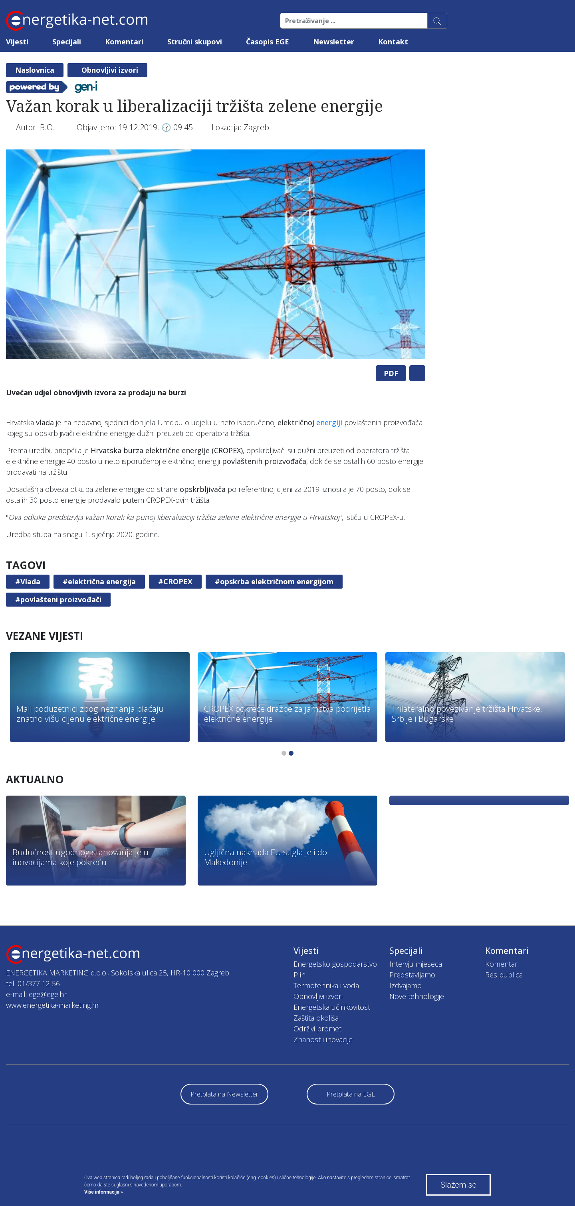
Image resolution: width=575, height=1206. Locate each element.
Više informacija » (103, 1192)
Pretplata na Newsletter (224, 1094)
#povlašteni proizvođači (58, 599)
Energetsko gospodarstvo (335, 964)
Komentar (501, 964)
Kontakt (393, 41)
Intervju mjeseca (415, 964)
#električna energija (99, 581)
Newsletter (333, 41)
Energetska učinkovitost (331, 1007)
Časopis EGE (267, 41)
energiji (329, 422)
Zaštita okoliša (316, 1018)
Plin (299, 974)
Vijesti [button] (17, 41)
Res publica (504, 974)
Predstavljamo (412, 974)
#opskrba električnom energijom (274, 581)
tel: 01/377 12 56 (33, 983)
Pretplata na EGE (351, 1094)
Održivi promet (317, 1028)
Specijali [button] (66, 41)
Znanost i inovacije (323, 1039)
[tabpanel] (215, 254)
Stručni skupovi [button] (194, 41)
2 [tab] (291, 753)
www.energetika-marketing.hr (52, 1005)
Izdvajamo (405, 985)
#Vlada (27, 581)
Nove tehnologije (416, 996)
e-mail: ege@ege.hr (36, 994)
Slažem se (458, 1185)
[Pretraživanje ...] (354, 21)
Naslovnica (34, 70)
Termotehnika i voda (326, 985)
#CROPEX (175, 581)
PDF (391, 373)
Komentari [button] (124, 41)
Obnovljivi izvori (109, 70)
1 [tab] (284, 753)
